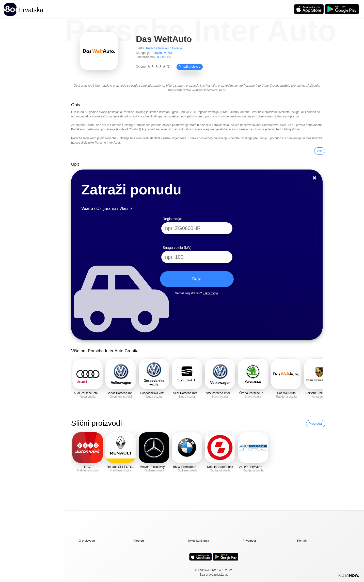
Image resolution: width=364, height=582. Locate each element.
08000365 (164, 57)
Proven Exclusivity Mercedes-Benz (163, 467)
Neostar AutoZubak (220, 467)
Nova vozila (88, 397)
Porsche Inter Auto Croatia (164, 48)
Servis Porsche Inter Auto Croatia (129, 393)
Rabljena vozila (161, 53)
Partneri (138, 540)
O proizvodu (87, 540)
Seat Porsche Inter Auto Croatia (194, 393)
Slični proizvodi (96, 423)
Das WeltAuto (286, 393)
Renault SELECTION (121, 467)
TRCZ (88, 467)
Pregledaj (316, 423)
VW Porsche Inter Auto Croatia (227, 393)
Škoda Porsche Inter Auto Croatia (262, 393)
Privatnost (249, 540)
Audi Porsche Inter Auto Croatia (95, 393)
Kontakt (302, 540)
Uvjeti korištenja (198, 540)
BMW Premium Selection (190, 467)
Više (320, 151)
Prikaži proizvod (189, 66)
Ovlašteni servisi (121, 397)
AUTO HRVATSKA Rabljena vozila (262, 467)
